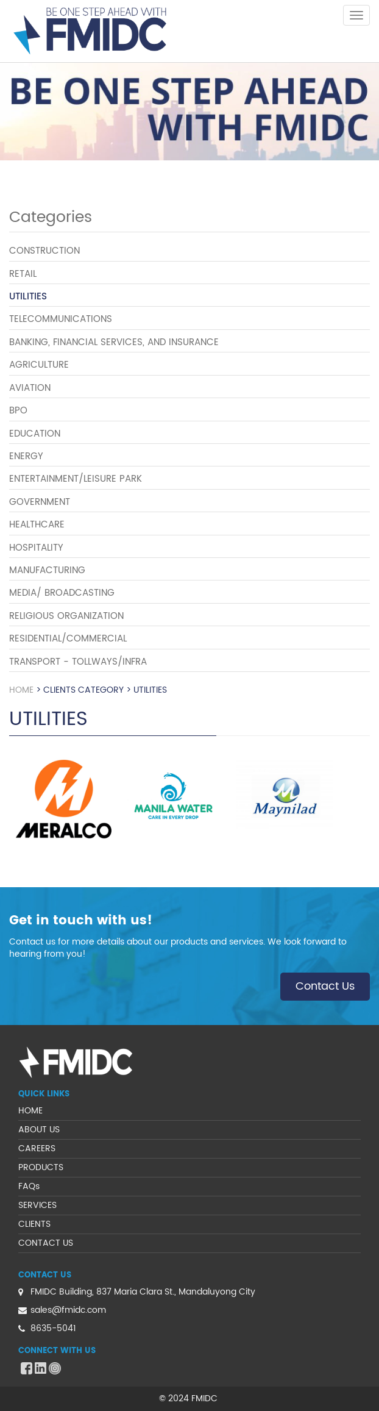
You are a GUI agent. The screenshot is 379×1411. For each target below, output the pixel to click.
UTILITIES (28, 296)
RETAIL (23, 274)
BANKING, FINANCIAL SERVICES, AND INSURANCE (114, 342)
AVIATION (30, 388)
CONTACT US (45, 1243)
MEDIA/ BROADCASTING (62, 593)
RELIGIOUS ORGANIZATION (66, 616)
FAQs (29, 1186)
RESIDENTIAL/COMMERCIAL (68, 638)
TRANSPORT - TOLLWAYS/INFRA (78, 662)
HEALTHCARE (37, 524)
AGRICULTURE (39, 365)
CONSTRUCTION (44, 251)
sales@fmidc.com (68, 1310)
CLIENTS (34, 1224)
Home (21, 690)
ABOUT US (39, 1130)
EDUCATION (34, 433)
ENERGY (26, 456)
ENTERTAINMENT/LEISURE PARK (75, 479)
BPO (18, 410)
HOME (30, 1111)
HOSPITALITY (36, 547)
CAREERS (36, 1148)
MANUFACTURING (47, 570)
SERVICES (37, 1205)
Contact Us (325, 986)
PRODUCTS (40, 1167)
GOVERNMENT (39, 502)
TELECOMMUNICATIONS (60, 319)
